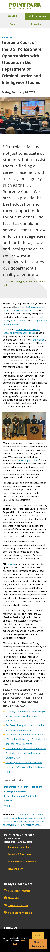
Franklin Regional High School (26, 824)
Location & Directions (17, 854)
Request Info (37, 24)
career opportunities (28, 460)
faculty (11, 564)
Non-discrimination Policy (20, 861)
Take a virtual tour (16, 905)
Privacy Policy (13, 868)
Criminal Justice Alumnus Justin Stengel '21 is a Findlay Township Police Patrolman (25, 716)
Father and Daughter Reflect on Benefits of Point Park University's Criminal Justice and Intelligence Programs (26, 739)
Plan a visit (12, 898)
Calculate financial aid (18, 912)
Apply (12, 24)
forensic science (18, 320)
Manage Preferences (38, 944)
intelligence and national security (19, 817)
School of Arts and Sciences (30, 814)
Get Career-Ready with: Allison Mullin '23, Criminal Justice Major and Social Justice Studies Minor (26, 753)
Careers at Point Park (17, 846)
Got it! (38, 935)
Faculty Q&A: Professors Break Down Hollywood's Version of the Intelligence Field (25, 767)
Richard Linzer (38, 339)
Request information (17, 890)
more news (7, 37)
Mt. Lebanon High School (23, 821)
